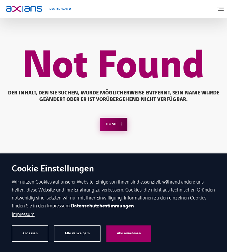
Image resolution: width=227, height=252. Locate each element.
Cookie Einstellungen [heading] (53, 169)
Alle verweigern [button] (77, 233)
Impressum (59, 205)
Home (111, 124)
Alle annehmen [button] (129, 233)
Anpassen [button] (30, 233)
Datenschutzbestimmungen (102, 206)
